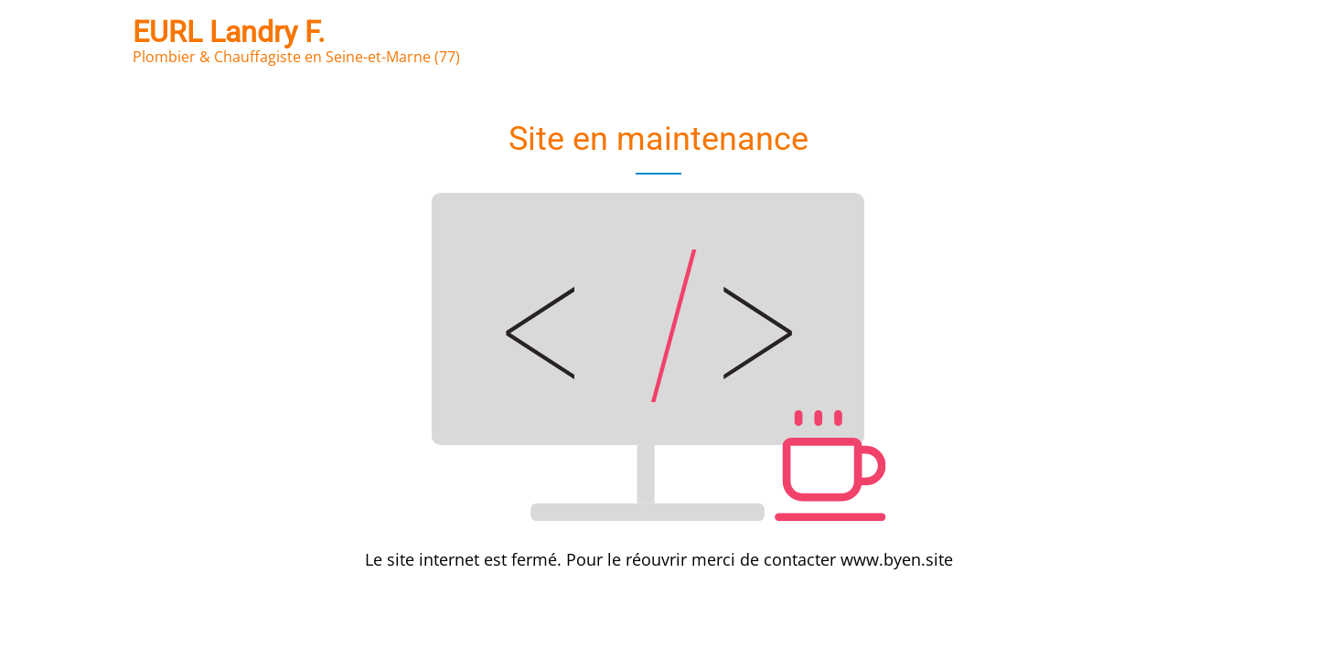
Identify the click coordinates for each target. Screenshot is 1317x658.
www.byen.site (897, 559)
